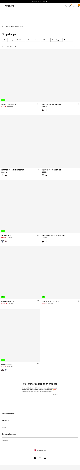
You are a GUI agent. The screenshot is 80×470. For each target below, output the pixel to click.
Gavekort (5, 441)
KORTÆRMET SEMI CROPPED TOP (12, 170)
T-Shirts (45, 40)
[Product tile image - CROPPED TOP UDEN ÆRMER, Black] (60, 75)
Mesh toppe (68, 40)
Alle (4, 40)
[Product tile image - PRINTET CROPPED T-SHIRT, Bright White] (60, 272)
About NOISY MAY (8, 414)
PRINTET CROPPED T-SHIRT (51, 301)
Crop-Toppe (56, 40)
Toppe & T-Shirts (10, 26)
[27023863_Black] (6, 175)
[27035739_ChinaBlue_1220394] (2, 241)
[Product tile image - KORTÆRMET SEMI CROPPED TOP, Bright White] (20, 141)
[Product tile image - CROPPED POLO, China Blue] (20, 206)
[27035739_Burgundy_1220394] (6, 241)
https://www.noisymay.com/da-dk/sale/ (14, 10)
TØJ (3, 26)
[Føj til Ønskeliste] (38, 104)
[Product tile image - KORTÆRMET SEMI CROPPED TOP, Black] (60, 206)
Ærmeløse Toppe (33, 40)
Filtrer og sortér (11, 47)
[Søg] (66, 6)
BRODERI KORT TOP (8, 301)
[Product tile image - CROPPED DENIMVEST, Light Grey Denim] (20, 75)
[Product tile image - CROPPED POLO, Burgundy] (20, 335)
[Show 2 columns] (77, 46)
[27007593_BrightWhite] (46, 110)
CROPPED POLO (6, 235)
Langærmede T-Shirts (17, 40)
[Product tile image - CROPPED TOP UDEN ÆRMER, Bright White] (60, 141)
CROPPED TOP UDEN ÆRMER (51, 104)
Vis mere (55, 394)
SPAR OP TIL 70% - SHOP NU (40, 1)
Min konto (5, 420)
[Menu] (2, 6)
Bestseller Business (9, 434)
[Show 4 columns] (74, 46)
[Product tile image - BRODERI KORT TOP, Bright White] (20, 272)
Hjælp (4, 427)
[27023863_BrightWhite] (2, 175)
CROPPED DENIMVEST (9, 104)
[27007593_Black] (43, 110)
